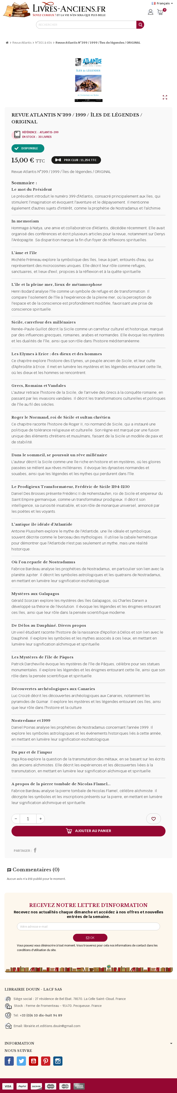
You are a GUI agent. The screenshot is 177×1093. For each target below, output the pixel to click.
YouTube (33, 1061)
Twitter (21, 1061)
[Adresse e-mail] (88, 926)
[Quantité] (28, 818)
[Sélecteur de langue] (162, 3)
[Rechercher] (90, 25)
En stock (28, 137)
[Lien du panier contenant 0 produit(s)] (160, 12)
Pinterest (45, 1061)
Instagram (57, 1061)
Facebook (9, 1061)
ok (90, 938)
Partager (22, 851)
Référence (29, 132)
